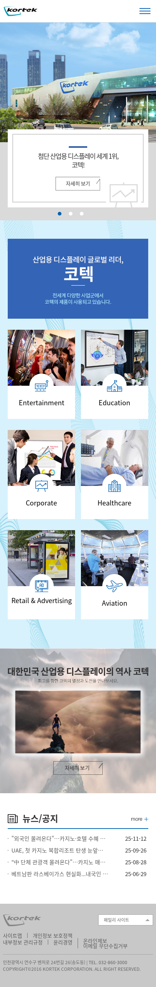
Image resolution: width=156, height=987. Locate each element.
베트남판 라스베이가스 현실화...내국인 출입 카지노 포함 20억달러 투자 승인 (60, 874)
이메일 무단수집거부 (105, 945)
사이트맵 (12, 935)
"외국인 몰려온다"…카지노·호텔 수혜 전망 (60, 838)
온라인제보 (95, 940)
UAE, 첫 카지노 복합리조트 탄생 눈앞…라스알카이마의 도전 (60, 850)
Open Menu (145, 11)
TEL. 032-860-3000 (108, 962)
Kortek (21, 11)
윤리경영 (62, 942)
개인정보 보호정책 (52, 935)
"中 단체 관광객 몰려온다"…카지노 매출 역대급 (60, 862)
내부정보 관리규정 (23, 942)
